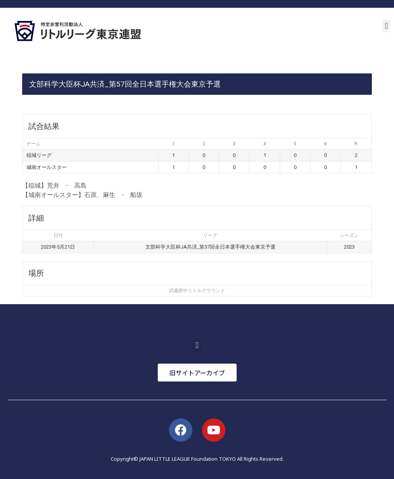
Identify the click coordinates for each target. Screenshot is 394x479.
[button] (386, 25)
